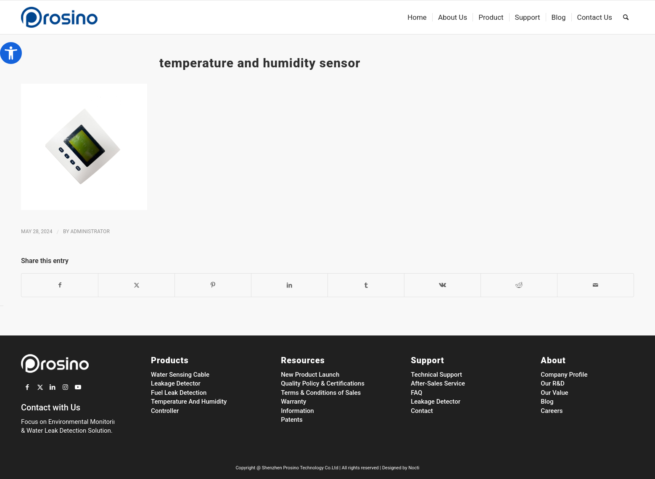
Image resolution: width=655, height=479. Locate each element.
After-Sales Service (438, 383)
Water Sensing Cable (180, 374)
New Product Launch (310, 374)
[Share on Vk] (442, 285)
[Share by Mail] (595, 285)
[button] (11, 53)
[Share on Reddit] (519, 285)
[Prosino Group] (72, 17)
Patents (292, 419)
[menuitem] (417, 17)
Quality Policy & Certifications (322, 383)
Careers (552, 411)
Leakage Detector (176, 383)
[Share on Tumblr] (366, 285)
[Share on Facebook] (59, 285)
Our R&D (553, 383)
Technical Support (436, 374)
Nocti (413, 468)
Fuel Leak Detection (178, 393)
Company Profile (564, 374)
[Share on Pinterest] (213, 285)
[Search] (626, 17)
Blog (547, 401)
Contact (422, 411)
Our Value (554, 393)
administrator (89, 231)
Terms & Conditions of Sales (321, 393)
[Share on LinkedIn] (289, 285)
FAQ (416, 393)
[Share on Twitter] (136, 285)
